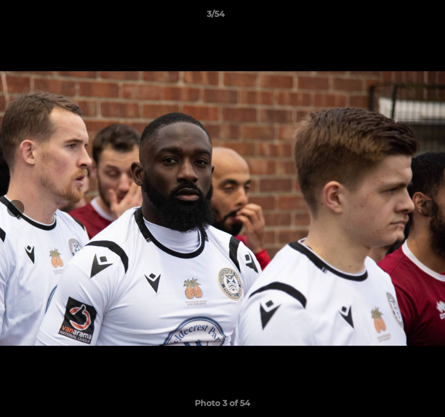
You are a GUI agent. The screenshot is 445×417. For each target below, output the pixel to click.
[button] (403, 17)
